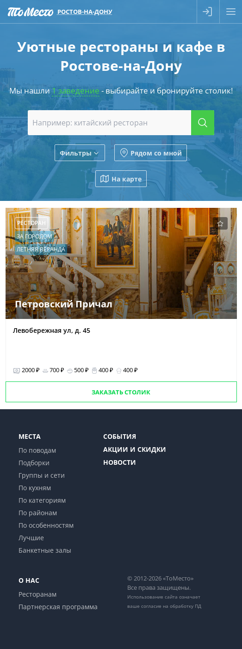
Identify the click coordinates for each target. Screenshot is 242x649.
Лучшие (31, 537)
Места (30, 436)
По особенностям (46, 525)
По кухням (35, 487)
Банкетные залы (45, 550)
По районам (38, 512)
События (119, 436)
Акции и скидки (134, 449)
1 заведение (75, 90)
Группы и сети (42, 475)
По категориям (42, 500)
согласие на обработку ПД (171, 606)
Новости (119, 462)
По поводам (37, 450)
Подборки (34, 462)
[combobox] (121, 122)
